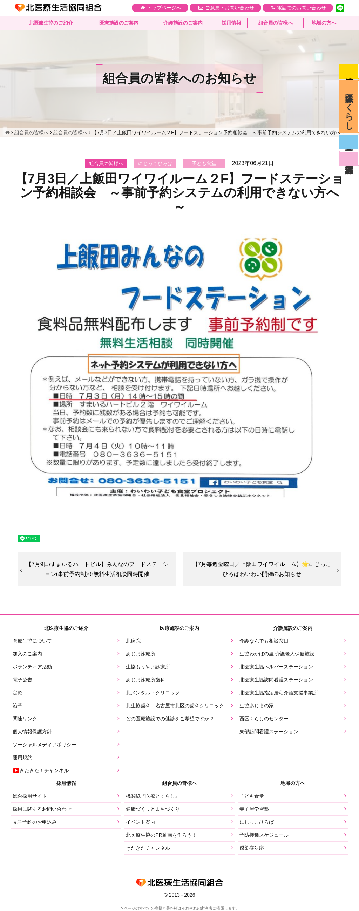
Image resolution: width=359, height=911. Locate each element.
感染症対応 (349, 71)
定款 (17, 692)
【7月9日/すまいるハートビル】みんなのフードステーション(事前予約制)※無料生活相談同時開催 (97, 569)
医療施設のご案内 (118, 23)
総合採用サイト (30, 796)
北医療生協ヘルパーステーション (276, 666)
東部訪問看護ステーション (268, 731)
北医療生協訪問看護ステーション (276, 679)
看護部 (349, 158)
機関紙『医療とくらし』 (153, 796)
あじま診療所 (140, 654)
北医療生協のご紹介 (51, 23)
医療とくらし (349, 106)
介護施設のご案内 (183, 23)
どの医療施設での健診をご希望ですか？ (170, 718)
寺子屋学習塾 (254, 809)
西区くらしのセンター (264, 718)
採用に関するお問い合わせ (42, 809)
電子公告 (22, 679)
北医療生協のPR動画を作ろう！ (161, 835)
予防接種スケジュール (264, 835)
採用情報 (231, 23)
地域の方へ (324, 23)
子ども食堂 (251, 796)
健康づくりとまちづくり (153, 809)
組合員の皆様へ (275, 23)
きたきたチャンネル (148, 848)
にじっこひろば (256, 822)
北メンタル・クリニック (153, 692)
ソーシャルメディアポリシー (44, 744)
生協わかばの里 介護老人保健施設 (276, 654)
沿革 (17, 705)
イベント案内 (140, 822)
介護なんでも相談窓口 (264, 641)
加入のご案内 (27, 654)
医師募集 (349, 142)
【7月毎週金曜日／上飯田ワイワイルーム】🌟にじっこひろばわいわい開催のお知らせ (262, 569)
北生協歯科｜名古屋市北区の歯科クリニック (175, 705)
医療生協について (32, 641)
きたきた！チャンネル (41, 770)
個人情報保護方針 (32, 731)
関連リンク (25, 718)
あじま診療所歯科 (145, 679)
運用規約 (22, 757)
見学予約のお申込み (35, 822)
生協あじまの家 (256, 705)
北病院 (133, 641)
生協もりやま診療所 (148, 666)
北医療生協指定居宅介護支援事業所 (278, 692)
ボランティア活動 (32, 666)
